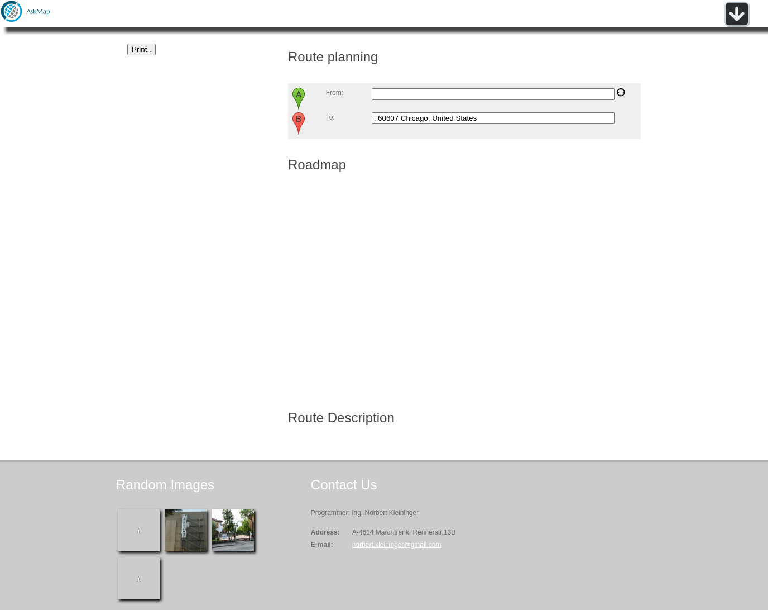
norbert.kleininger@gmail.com (396, 545)
